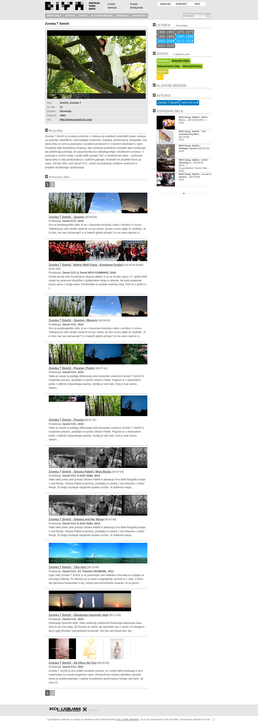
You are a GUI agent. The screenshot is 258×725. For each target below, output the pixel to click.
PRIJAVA (93, 710)
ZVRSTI (83, 15)
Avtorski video (181, 60)
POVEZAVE (136, 7)
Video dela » (163, 61)
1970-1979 (184, 32)
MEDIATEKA (139, 15)
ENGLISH (165, 4)
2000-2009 (165, 41)
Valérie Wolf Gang (189, 102)
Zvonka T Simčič (168, 102)
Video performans (192, 66)
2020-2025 (165, 46)
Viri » (160, 77)
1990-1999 (184, 37)
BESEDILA (123, 15)
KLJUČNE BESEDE (102, 15)
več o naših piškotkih (127, 719)
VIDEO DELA (54, 15)
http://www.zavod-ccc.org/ (76, 119)
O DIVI (111, 4)
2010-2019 (184, 41)
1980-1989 (165, 37)
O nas (134, 4)
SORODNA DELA (169, 111)
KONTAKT (181, 4)
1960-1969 (165, 32)
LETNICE (163, 25)
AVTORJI (70, 15)
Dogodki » (162, 71)
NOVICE (112, 7)
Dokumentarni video (168, 66)
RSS (197, 4)
